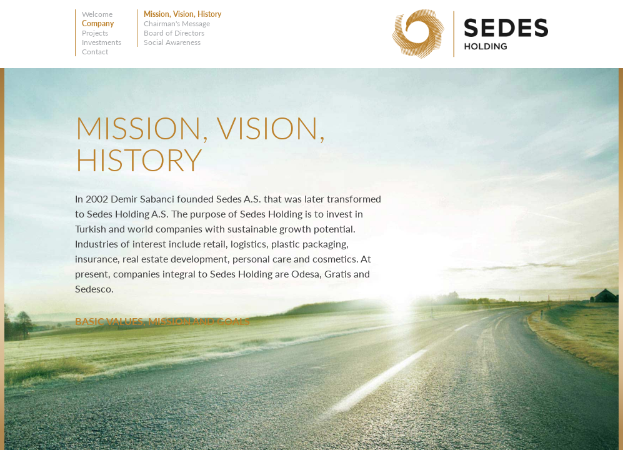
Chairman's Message (177, 23)
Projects (95, 33)
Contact (95, 51)
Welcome (97, 14)
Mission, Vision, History (182, 14)
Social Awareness (172, 42)
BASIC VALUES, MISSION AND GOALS (162, 321)
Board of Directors (174, 33)
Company (98, 23)
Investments (101, 42)
